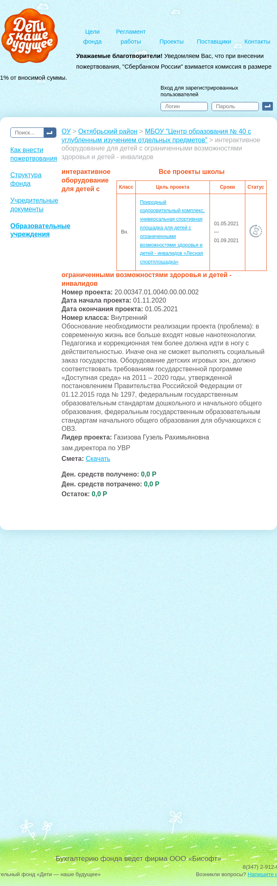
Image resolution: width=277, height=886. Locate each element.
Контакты (257, 41)
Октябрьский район (107, 131)
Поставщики (214, 41)
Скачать (98, 458)
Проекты (172, 41)
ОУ (66, 131)
